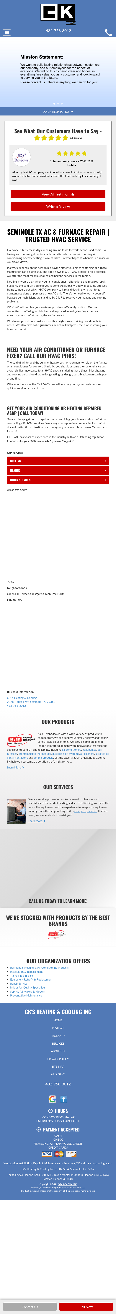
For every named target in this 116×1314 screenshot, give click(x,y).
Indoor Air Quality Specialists (27, 987)
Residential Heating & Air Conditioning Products (39, 967)
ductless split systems (65, 753)
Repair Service (18, 983)
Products (58, 1035)
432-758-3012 (58, 1084)
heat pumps (89, 749)
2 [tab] (59, 104)
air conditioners (71, 749)
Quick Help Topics (58, 111)
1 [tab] (55, 104)
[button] (58, 461)
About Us (58, 1051)
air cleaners (87, 753)
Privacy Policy (58, 1059)
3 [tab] (63, 104)
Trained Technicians (22, 975)
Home (58, 1020)
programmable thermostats (35, 753)
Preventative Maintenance (26, 995)
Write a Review (58, 206)
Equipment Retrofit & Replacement (31, 979)
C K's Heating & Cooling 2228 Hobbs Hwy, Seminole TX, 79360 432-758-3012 (31, 701)
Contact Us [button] (30, 1307)
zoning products (43, 757)
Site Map (58, 1066)
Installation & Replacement (26, 971)
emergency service (85, 811)
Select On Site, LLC (67, 1184)
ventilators (21, 757)
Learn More (15, 767)
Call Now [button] (86, 1307)
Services (58, 1043)
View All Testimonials (58, 194)
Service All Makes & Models (27, 991)
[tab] (58, 461)
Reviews (58, 1028)
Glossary (58, 1074)
